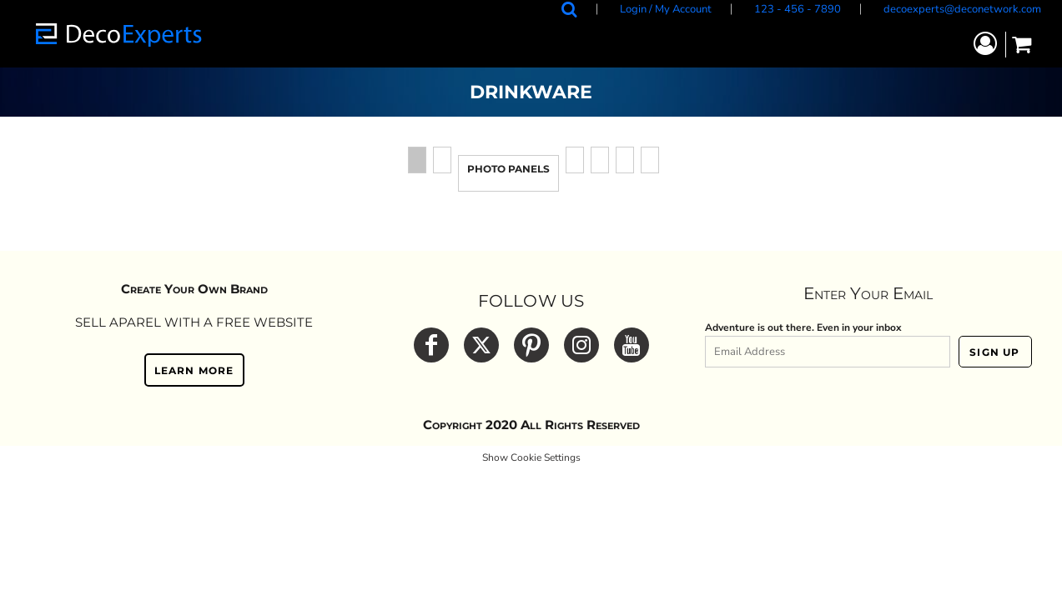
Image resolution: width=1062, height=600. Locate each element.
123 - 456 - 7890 (797, 9)
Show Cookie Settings (531, 457)
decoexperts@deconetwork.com (962, 9)
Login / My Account (666, 9)
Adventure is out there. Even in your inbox (803, 327)
